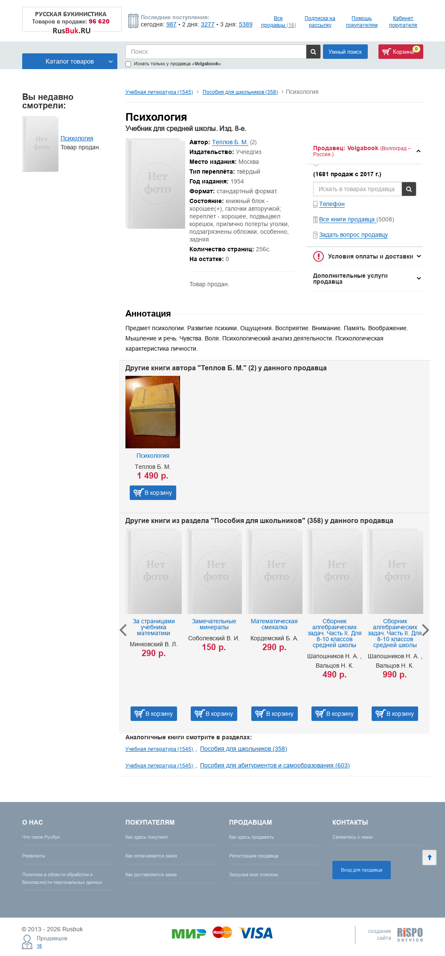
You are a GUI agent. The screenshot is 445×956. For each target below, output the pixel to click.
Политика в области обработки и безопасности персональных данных (62, 878)
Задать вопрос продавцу (353, 234)
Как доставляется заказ (151, 875)
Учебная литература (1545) (159, 92)
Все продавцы (278, 21)
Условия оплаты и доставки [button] (370, 256)
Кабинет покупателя (403, 21)
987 (171, 24)
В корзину (158, 492)
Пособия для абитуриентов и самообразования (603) (275, 765)
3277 (208, 24)
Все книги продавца (347, 219)
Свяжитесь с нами (352, 837)
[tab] (364, 151)
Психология (77, 138)
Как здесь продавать (251, 837)
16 (39, 946)
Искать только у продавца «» (173, 63)
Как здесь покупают (146, 837)
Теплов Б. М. (230, 142)
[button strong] (364, 151)
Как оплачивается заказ (151, 856)
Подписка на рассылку (320, 21)
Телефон (332, 203)
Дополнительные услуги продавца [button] (350, 278)
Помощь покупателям (362, 21)
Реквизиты (33, 856)
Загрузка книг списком (253, 875)
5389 (246, 24)
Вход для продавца (361, 870)
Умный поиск (345, 51)
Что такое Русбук (41, 837)
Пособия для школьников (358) (240, 92)
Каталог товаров (79, 61)
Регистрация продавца (253, 856)
